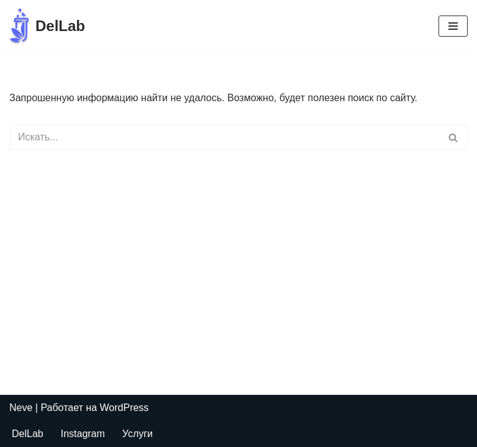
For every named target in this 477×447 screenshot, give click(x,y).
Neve (20, 407)
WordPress (124, 407)
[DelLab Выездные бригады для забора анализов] (47, 26)
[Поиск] (224, 137)
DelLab (27, 433)
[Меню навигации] (453, 26)
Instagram (83, 433)
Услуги (137, 433)
